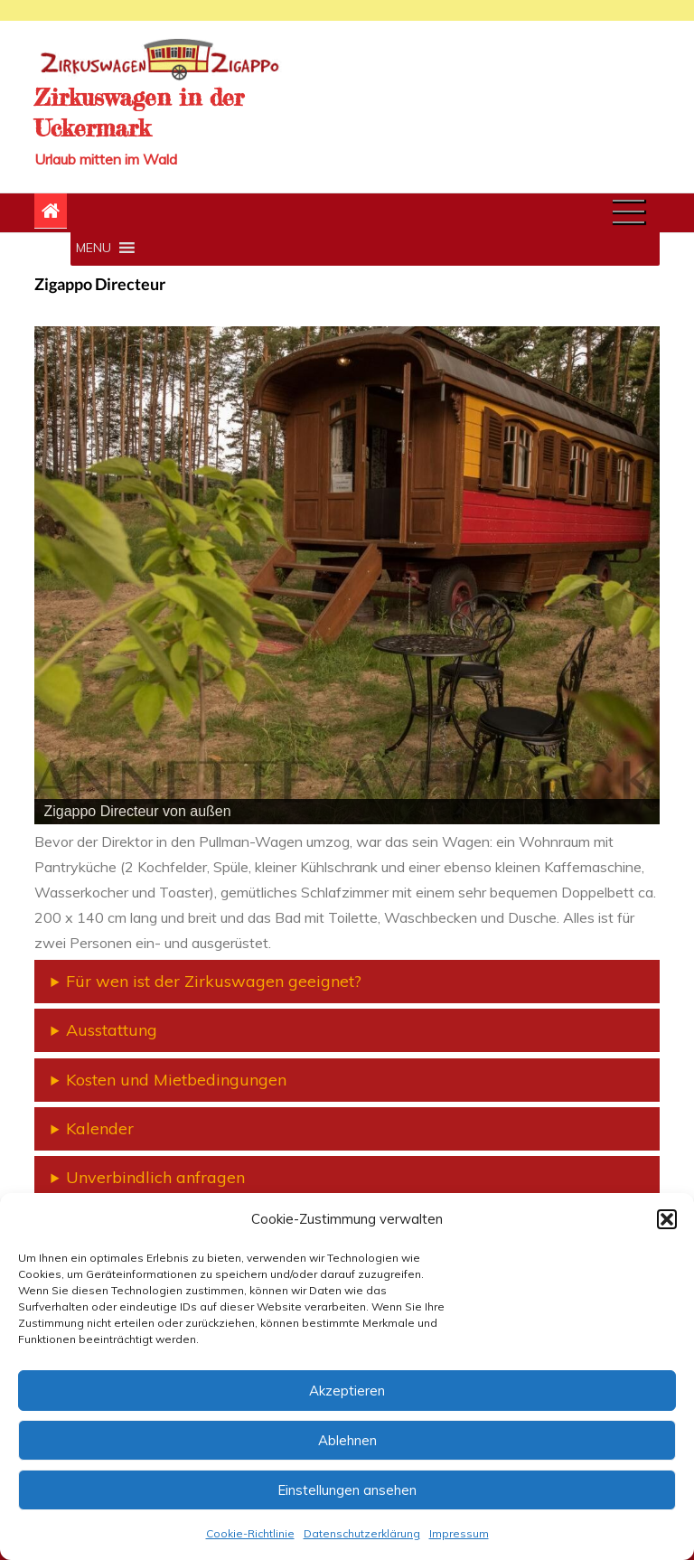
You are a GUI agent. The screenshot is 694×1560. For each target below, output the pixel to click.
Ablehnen (347, 1440)
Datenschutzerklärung (362, 1533)
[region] (346, 575)
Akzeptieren (347, 1390)
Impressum (459, 1533)
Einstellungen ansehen (347, 1490)
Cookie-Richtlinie (250, 1533)
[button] (667, 1219)
